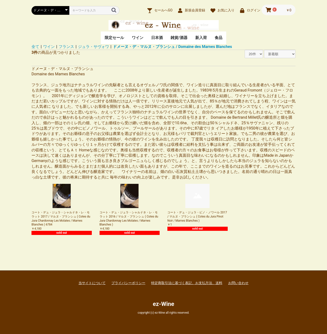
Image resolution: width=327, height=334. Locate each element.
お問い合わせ (238, 283)
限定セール (114, 37)
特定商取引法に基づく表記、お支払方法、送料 (186, 283)
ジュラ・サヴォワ (93, 46)
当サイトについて (92, 283)
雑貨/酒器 (179, 37)
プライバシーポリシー (128, 283)
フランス (66, 46)
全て (35, 46)
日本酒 (157, 37)
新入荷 (201, 37)
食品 (218, 37)
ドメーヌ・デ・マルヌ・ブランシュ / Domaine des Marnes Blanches (172, 46)
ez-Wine (163, 304)
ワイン (137, 37)
